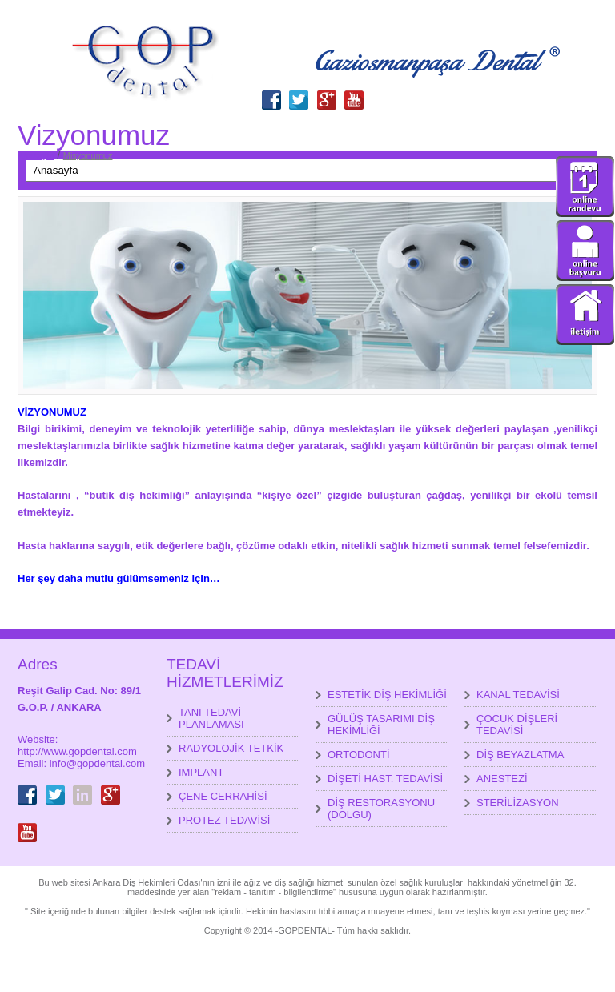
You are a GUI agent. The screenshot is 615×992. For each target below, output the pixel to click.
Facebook (271, 90)
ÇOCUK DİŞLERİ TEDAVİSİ (516, 725)
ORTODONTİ (359, 755)
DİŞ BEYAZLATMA (520, 755)
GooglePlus (326, 90)
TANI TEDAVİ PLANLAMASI (211, 718)
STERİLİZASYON (517, 803)
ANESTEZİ (502, 779)
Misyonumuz (88, 155)
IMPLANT (201, 772)
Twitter (298, 90)
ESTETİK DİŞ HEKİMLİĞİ (387, 695)
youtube (354, 90)
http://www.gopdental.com (77, 751)
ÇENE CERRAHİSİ (223, 796)
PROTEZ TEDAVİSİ (224, 820)
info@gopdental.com (97, 763)
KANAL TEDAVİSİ (518, 695)
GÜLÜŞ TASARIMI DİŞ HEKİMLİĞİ (381, 725)
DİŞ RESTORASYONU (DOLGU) (381, 809)
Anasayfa (36, 155)
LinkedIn (82, 785)
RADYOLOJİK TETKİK (231, 748)
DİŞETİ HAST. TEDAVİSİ (385, 779)
